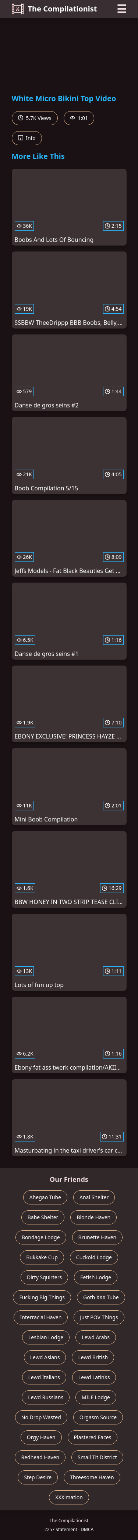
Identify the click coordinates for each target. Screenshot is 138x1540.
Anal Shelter (94, 1197)
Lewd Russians (45, 1397)
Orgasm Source (98, 1417)
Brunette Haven (97, 1237)
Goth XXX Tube (101, 1297)
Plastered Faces (93, 1437)
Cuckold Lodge (94, 1257)
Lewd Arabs (96, 1337)
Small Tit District (97, 1457)
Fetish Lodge (95, 1277)
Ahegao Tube (45, 1197)
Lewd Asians (45, 1357)
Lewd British (93, 1357)
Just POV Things (99, 1317)
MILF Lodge (96, 1397)
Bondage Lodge (41, 1237)
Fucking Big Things (42, 1297)
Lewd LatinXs (94, 1377)
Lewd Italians (44, 1377)
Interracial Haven (40, 1317)
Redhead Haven (40, 1457)
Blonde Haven (93, 1217)
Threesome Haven (92, 1477)
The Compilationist (54, 9)
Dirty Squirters (44, 1277)
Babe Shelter (43, 1217)
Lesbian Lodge (45, 1337)
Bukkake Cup (42, 1257)
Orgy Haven (41, 1437)
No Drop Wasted (41, 1417)
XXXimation (69, 1497)
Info (27, 137)
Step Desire (38, 1477)
